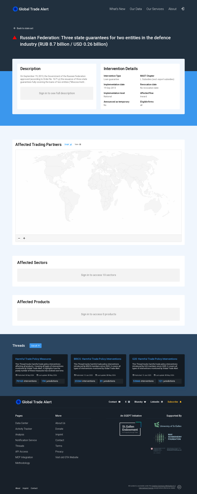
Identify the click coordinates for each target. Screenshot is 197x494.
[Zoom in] (24, 238)
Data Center (21, 423)
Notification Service (26, 440)
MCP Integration (24, 457)
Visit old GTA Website (66, 457)
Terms (58, 445)
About (17, 488)
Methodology (22, 463)
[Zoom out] (19, 238)
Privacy (59, 451)
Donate (59, 428)
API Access (21, 451)
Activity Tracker (23, 428)
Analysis (19, 434)
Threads (19, 445)
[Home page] (33, 9)
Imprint (59, 434)
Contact (59, 440)
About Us (60, 423)
